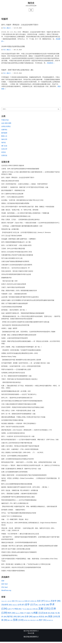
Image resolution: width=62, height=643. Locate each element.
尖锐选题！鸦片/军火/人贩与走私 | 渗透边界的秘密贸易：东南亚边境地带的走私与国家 (29, 547)
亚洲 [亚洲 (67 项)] (27, 602)
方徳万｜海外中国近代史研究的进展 (13, 288)
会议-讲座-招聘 (6, 123)
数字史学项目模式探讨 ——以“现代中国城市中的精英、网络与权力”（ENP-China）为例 (29, 440)
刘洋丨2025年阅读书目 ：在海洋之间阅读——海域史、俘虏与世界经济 (24, 184)
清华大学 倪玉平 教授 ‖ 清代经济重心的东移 (15, 550)
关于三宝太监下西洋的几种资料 (11, 236)
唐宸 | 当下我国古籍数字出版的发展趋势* (14, 304)
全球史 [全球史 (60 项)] (33, 602)
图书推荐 (4, 133)
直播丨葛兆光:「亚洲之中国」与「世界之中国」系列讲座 (19, 210)
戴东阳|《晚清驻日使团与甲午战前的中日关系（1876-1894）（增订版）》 (25, 488)
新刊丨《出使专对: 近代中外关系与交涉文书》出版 (17, 437)
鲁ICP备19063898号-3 (31, 632)
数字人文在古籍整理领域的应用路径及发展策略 (16, 485)
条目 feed (4, 585)
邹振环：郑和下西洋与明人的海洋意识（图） (17, 70)
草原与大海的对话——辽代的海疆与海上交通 (16, 370)
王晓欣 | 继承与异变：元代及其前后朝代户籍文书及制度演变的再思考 (24, 476)
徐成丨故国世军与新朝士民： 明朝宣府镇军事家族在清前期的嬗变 (22, 313)
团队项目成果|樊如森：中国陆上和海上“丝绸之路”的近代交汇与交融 (23, 418)
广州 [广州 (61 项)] (24, 610)
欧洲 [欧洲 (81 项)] (47, 614)
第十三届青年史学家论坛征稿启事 (12, 194)
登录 (2, 582)
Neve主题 (31, 634)
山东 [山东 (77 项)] (11, 610)
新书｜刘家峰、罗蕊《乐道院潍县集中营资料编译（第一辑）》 (21, 347)
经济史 (3, 152)
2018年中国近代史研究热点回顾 (13, 46)
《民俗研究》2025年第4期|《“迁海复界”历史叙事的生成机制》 (21, 351)
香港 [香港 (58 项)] (32, 621)
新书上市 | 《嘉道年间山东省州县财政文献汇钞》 (17, 398)
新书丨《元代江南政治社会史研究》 (13, 197)
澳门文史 (4, 146)
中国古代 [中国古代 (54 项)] (21, 602)
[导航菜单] (31, 9)
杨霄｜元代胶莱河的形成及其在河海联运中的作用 (17, 460)
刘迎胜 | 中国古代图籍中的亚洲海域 (13, 572)
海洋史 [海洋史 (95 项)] (12, 618)
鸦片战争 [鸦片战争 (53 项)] (50, 621)
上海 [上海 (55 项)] (9, 602)
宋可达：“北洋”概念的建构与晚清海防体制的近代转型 (18, 514)
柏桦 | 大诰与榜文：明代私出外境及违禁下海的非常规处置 (20, 447)
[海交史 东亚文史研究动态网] (31, 4)
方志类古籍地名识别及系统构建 (11, 307)
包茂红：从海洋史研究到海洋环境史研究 (14, 339)
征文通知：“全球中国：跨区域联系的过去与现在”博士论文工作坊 (22, 200)
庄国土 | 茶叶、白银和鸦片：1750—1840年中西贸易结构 (19, 450)
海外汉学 (4, 139)
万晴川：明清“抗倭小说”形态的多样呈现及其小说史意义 (19, 380)
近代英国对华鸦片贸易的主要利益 (12, 421)
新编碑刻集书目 (6, 278)
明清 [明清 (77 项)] (23, 614)
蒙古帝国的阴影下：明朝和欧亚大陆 (13, 190)
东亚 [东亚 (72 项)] (15, 602)
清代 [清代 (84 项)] (20, 618)
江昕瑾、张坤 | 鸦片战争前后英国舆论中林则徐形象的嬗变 (20, 169)
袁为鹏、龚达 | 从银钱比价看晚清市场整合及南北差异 (18, 335)
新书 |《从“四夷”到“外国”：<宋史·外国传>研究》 (17, 246)
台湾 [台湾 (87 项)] (21, 606)
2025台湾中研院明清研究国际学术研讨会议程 (16, 275)
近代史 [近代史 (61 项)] (27, 621)
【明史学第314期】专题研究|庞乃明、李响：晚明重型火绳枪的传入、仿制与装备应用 (29, 507)
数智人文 (4, 136)
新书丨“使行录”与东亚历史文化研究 (12, 427)
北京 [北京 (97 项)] (41, 602)
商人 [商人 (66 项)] (38, 606)
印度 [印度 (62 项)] (47, 602)
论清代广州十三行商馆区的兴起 (11, 517)
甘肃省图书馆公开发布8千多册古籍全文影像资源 (17, 255)
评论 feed (4, 588)
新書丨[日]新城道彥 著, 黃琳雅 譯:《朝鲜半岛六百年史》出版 (21, 469)
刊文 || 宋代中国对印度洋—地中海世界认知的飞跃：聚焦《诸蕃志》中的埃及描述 (27, 207)
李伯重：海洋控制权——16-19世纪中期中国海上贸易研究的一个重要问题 (25, 213)
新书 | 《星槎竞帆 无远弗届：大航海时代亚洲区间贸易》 (19, 494)
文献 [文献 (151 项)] (44, 609)
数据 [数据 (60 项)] (29, 610)
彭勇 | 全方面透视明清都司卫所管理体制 (14, 473)
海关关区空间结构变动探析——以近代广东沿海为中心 (19, 395)
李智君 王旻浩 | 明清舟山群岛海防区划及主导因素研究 (19, 553)
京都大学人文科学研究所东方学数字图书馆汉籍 (16, 443)
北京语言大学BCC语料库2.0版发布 (12, 166)
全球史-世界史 (6, 126)
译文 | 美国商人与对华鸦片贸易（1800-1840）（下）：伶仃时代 (22, 453)
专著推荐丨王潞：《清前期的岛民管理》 (14, 294)
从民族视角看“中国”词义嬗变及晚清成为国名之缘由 (18, 498)
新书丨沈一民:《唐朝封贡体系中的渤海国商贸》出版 (18, 414)
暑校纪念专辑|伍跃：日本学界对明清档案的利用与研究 (19, 543)
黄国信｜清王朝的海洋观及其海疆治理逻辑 (15, 203)
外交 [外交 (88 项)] (45, 606)
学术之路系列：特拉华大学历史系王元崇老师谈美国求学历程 (21, 568)
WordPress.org (6, 591)
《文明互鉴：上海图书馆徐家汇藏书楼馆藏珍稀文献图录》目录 (21, 226)
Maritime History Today (8, 357)
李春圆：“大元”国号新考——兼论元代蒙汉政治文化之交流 (20, 535)
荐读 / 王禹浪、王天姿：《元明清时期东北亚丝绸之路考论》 (21, 220)
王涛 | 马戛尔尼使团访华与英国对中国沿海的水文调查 (18, 405)
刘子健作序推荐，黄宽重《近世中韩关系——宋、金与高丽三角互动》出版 (25, 364)
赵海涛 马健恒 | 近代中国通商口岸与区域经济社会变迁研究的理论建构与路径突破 (27, 301)
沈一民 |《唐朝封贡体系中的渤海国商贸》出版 (16, 376)
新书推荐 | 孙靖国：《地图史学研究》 (13, 511)
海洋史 (3, 143)
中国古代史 (5, 120)
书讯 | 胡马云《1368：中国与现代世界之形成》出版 (18, 411)
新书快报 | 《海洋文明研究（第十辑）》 (14, 310)
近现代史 (4, 155)
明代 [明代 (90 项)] (11, 614)
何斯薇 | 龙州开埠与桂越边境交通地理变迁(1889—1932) (19, 354)
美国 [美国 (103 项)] (53, 617)
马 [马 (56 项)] (37, 621)
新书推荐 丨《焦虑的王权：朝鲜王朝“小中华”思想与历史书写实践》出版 (24, 187)
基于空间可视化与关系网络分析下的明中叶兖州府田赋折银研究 (21, 401)
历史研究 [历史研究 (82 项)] (6, 606)
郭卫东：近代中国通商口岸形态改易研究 (14, 456)
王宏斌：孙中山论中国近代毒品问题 (13, 249)
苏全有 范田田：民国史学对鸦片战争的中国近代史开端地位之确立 (22, 408)
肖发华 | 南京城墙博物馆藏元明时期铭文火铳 (15, 216)
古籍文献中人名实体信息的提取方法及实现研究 (16, 265)
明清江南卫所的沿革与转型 (10, 181)
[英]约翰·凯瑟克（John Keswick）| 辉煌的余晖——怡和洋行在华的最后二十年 (26, 431)
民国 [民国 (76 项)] (54, 614)
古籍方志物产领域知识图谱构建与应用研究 (15, 262)
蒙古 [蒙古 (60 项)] (10, 621)
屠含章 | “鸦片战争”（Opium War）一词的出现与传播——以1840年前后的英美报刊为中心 (30, 223)
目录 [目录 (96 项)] (29, 618)
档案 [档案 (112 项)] (38, 614)
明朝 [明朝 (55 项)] (18, 614)
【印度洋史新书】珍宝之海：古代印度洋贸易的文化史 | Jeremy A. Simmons (26, 233)
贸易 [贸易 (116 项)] (18, 621)
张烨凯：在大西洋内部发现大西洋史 (13, 434)
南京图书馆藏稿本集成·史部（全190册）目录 (16, 392)
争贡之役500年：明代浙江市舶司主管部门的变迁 (17, 271)
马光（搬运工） (7, 28)
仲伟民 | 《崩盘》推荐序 (9, 329)
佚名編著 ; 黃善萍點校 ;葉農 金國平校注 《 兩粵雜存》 (19, 239)
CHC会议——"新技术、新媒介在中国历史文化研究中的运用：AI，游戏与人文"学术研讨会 (30, 466)
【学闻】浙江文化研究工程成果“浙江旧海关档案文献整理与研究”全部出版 (25, 322)
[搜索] (29, 109)
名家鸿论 (4, 130)
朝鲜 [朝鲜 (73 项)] (30, 614)
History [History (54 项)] (4, 602)
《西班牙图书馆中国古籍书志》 (11, 383)
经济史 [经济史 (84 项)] (43, 618)
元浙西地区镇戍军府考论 (9, 556)
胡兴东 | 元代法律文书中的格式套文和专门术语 (16, 252)
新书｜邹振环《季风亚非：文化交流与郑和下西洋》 (20, 25)
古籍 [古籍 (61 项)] (14, 606)
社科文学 (4, 149)
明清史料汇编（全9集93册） (10, 229)
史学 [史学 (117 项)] (30, 605)
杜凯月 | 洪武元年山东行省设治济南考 (13, 284)
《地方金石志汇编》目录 (9, 281)
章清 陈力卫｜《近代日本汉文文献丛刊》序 (15, 268)
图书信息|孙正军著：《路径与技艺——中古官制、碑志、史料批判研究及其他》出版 (28, 463)
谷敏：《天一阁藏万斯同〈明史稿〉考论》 (15, 520)
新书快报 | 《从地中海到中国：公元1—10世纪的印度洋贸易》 (21, 367)
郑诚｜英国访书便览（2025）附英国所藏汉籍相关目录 (19, 291)
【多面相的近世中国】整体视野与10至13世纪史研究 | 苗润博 (21, 360)
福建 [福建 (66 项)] (35, 618)
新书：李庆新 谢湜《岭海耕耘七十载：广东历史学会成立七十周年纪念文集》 (26, 565)
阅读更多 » (50, 63)
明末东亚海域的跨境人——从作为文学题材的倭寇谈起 (19, 501)
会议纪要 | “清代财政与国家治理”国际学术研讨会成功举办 (20, 297)
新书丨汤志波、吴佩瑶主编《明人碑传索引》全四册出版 (19, 491)
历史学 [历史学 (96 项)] (56, 602)
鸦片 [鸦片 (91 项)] (43, 621)
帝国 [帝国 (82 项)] (17, 610)
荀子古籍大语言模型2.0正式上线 (11, 258)
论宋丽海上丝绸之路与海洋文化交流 (13, 373)
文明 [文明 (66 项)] (35, 610)
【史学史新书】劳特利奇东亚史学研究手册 (15, 326)
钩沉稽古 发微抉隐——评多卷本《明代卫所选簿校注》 (19, 424)
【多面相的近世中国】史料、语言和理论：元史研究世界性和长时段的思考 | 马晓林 (28, 332)
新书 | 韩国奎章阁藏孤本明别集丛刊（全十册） (16, 242)
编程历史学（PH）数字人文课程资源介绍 (14, 504)
